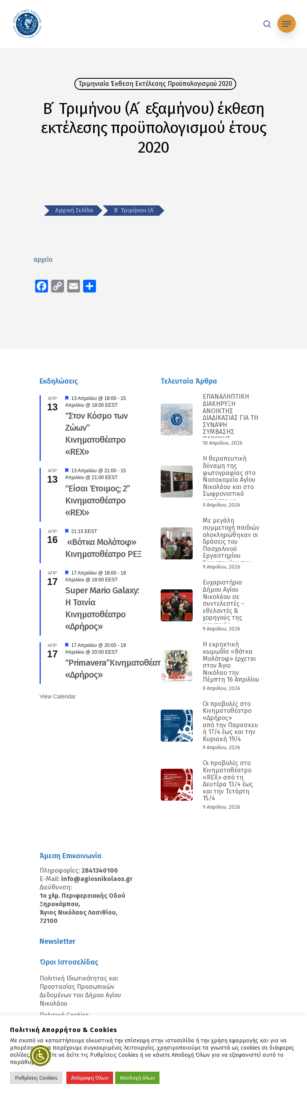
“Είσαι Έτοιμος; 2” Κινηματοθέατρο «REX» (97, 500)
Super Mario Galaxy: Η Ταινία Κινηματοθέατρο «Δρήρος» (102, 608)
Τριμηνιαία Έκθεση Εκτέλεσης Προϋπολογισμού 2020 (155, 84)
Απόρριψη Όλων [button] (89, 1078)
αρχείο (43, 259)
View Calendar (58, 696)
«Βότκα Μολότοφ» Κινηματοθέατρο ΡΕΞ (103, 548)
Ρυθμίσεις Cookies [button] (36, 1078)
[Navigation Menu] (286, 24)
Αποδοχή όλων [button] (137, 1078)
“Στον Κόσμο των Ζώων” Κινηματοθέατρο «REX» (96, 433)
